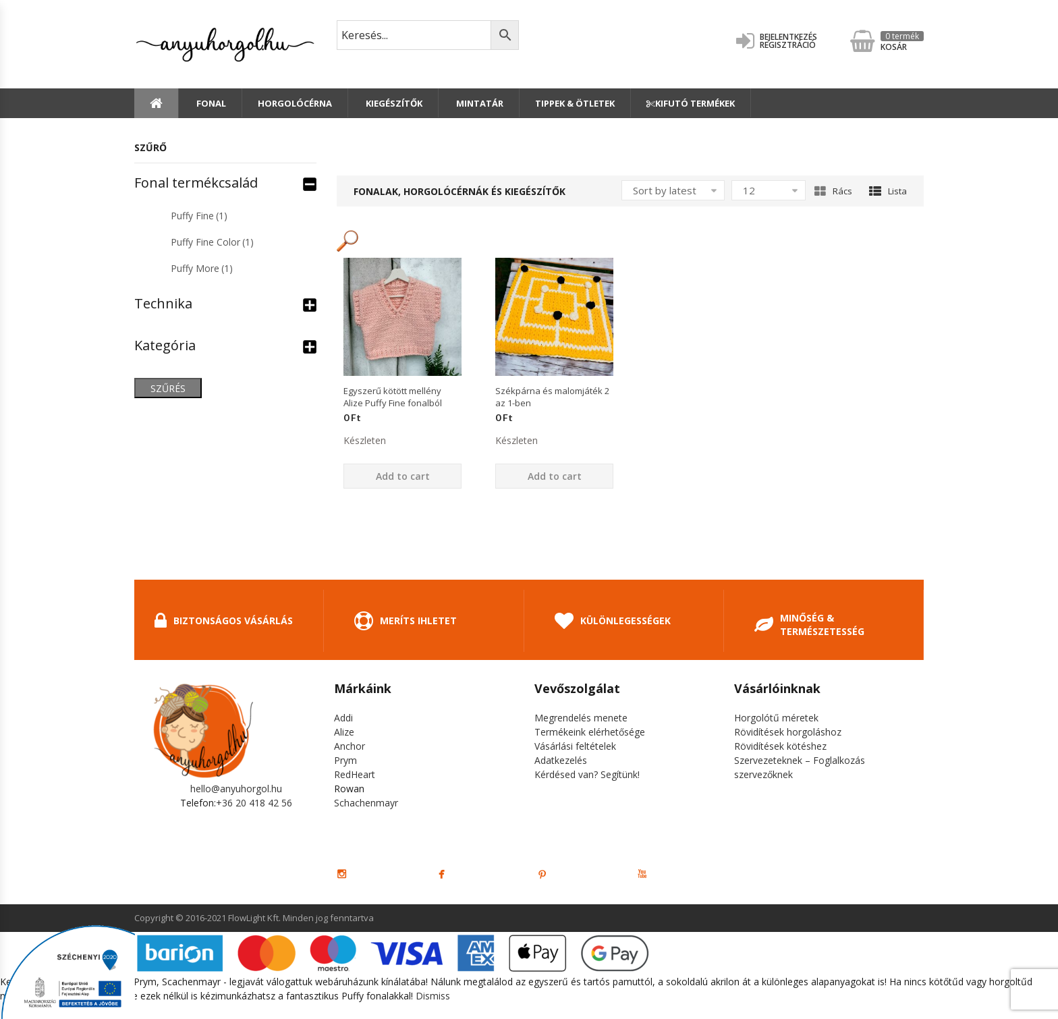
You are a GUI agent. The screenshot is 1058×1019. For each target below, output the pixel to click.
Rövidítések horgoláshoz (787, 731)
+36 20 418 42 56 (254, 802)
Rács (833, 191)
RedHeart (354, 774)
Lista (888, 191)
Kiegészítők (393, 103)
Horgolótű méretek (776, 717)
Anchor (349, 746)
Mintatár (478, 103)
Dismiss (433, 995)
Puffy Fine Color (212, 242)
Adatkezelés (560, 760)
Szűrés (168, 388)
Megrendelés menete (581, 717)
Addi (343, 717)
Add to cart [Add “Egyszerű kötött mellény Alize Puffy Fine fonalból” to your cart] (403, 476)
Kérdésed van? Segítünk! (587, 774)
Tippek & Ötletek (575, 103)
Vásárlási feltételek (575, 746)
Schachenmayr (366, 802)
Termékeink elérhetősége (589, 731)
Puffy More (202, 268)
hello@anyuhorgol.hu (236, 788)
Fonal (210, 103)
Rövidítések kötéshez (780, 746)
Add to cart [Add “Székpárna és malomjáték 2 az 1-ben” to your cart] (555, 476)
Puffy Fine (199, 215)
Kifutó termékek (690, 103)
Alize (344, 731)
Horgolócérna (295, 103)
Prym (345, 760)
